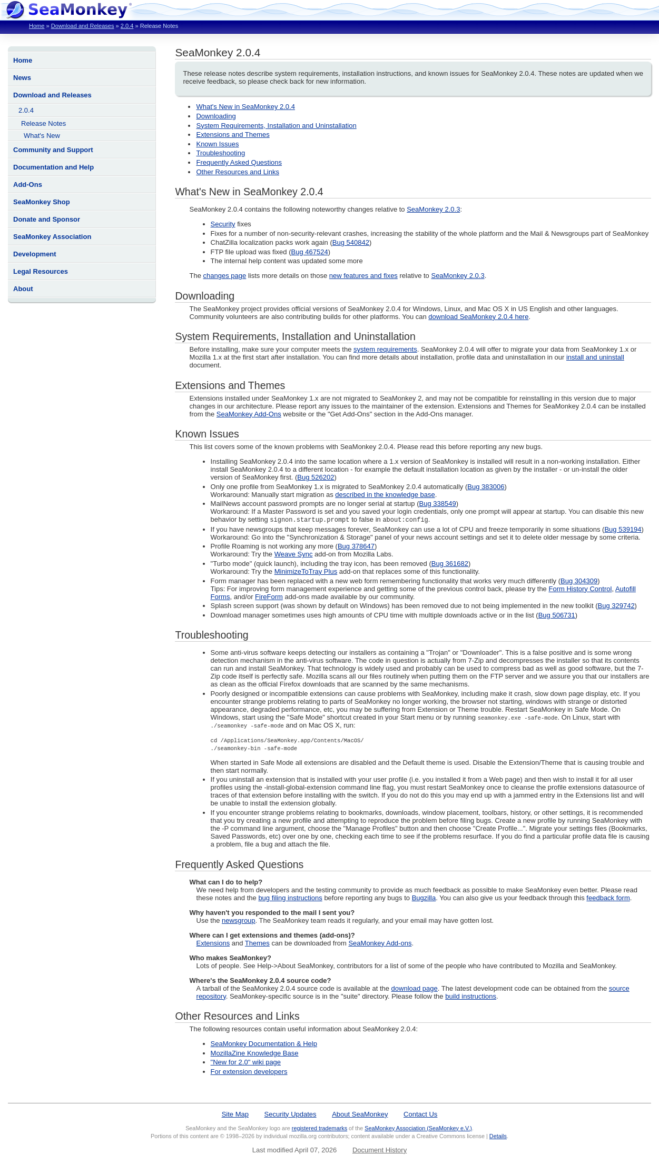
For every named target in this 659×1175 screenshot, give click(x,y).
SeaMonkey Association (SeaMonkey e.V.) (418, 1129)
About (23, 289)
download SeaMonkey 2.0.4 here (478, 317)
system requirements (385, 349)
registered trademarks (319, 1129)
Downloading (215, 116)
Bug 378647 (356, 547)
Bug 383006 (485, 487)
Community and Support (53, 150)
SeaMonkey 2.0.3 (433, 209)
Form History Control (580, 589)
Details (498, 1136)
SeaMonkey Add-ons (379, 944)
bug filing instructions (290, 898)
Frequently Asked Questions (239, 162)
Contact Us (420, 1115)
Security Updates (290, 1115)
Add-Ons (27, 184)
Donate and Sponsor (46, 219)
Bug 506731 (556, 616)
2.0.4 (127, 26)
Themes (257, 944)
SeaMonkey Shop (41, 202)
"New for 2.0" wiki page (246, 1063)
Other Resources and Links (237, 172)
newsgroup (238, 921)
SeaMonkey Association (52, 237)
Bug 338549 (437, 503)
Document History (379, 1150)
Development (34, 254)
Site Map (235, 1115)
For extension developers (249, 1072)
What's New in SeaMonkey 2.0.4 (245, 107)
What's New (42, 136)
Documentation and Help (53, 167)
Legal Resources (40, 271)
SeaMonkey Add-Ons (249, 414)
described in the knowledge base (385, 495)
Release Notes (43, 123)
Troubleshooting (220, 153)
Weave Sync (293, 555)
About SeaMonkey (360, 1115)
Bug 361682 (449, 564)
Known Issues (217, 144)
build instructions (470, 997)
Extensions (213, 944)
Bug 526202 (315, 477)
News (22, 78)
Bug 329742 (615, 606)
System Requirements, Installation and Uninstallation (276, 126)
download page (414, 989)
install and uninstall (595, 357)
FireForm (269, 597)
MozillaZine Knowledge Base (255, 1054)
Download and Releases (82, 26)
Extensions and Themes (232, 134)
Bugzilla (424, 898)
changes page (225, 276)
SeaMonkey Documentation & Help (264, 1044)
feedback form (608, 898)
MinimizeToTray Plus (305, 572)
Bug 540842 (350, 242)
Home (36, 26)
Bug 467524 (309, 252)
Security (223, 224)
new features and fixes (363, 276)
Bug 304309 (578, 581)
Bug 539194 (622, 530)
